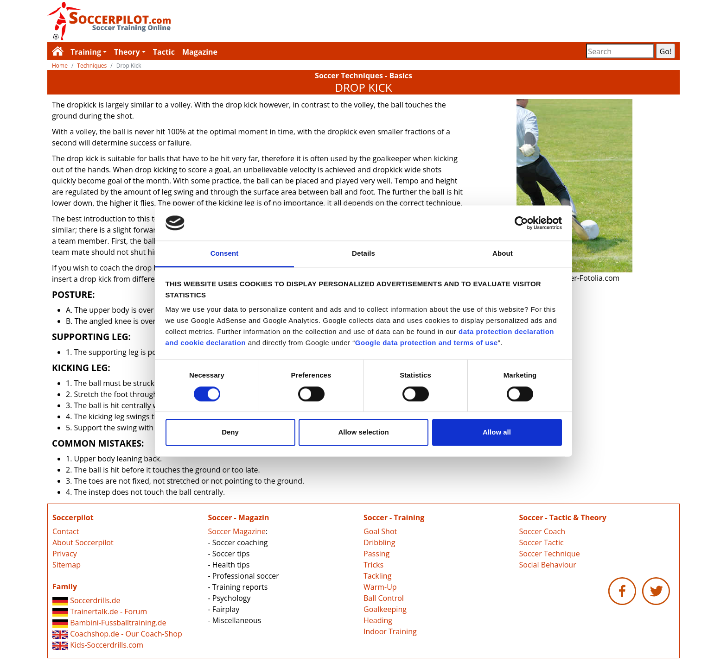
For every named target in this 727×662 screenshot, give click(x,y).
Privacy (64, 554)
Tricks (373, 565)
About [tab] (502, 254)
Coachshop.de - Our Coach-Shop (117, 634)
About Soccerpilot (83, 542)
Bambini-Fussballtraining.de (109, 623)
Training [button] (85, 52)
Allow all (497, 432)
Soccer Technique (549, 554)
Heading (378, 620)
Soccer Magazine (237, 531)
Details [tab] (363, 254)
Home (60, 65)
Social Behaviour (547, 565)
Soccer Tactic (541, 542)
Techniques (92, 65)
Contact (65, 531)
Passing (376, 554)
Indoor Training (390, 631)
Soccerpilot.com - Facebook (622, 591)
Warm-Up (380, 587)
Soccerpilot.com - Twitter (656, 591)
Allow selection (363, 432)
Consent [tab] (224, 254)
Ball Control (384, 598)
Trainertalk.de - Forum (99, 611)
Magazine (199, 52)
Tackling (377, 576)
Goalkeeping (385, 609)
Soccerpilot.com (205, 21)
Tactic (164, 52)
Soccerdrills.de (86, 600)
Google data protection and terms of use (426, 343)
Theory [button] (127, 52)
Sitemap (66, 565)
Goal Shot (380, 531)
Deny (230, 432)
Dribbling (379, 542)
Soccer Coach (542, 531)
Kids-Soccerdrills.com (97, 645)
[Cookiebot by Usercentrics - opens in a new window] (521, 223)
